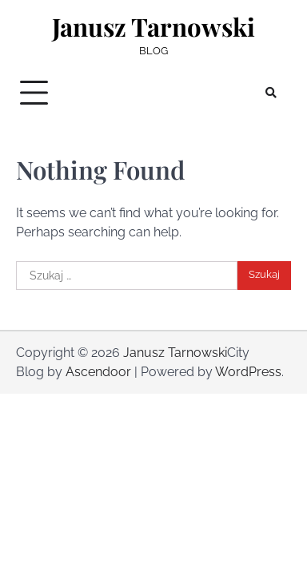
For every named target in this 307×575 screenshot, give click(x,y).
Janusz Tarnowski (153, 27)
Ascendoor (98, 371)
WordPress (248, 371)
